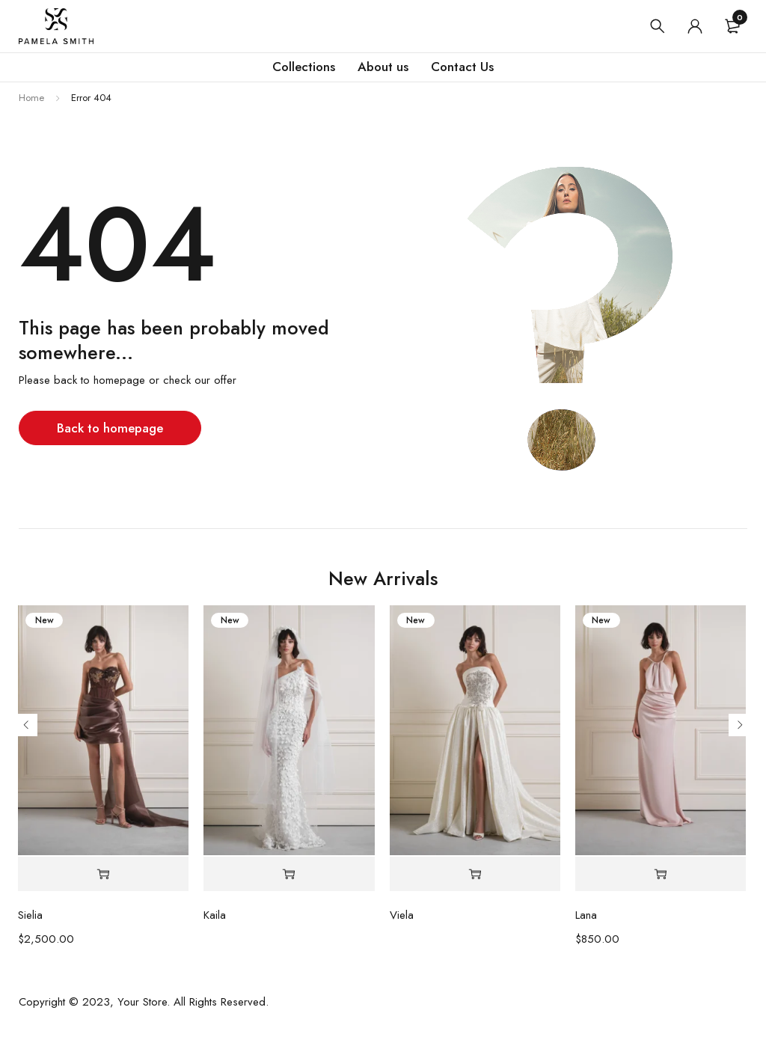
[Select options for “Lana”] (660, 874)
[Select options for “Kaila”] (288, 874)
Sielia (30, 915)
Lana (586, 915)
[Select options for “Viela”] (475, 874)
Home (31, 98)
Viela (402, 915)
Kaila (214, 915)
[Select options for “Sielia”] (103, 874)
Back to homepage (110, 428)
